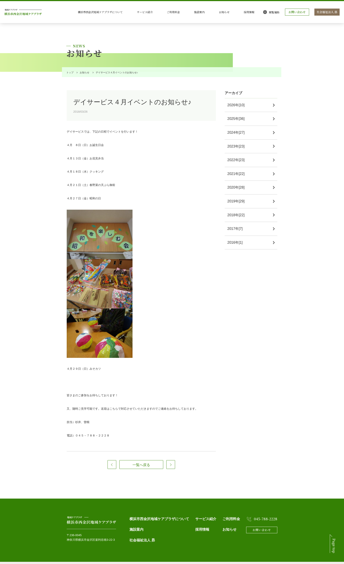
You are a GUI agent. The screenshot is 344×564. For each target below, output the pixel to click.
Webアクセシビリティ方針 (104, 559)
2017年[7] (236, 221)
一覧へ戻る (141, 458)
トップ (69, 65)
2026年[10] (237, 98)
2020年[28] (237, 180)
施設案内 (218, 12)
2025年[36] (237, 112)
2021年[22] (237, 167)
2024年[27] (237, 125)
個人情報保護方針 (76, 559)
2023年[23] (237, 139)
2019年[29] (237, 194)
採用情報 (254, 12)
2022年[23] (237, 153)
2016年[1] (236, 235)
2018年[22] (237, 208)
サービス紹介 (177, 12)
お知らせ (236, 12)
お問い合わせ (298, 12)
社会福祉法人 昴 (327, 12)
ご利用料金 (199, 12)
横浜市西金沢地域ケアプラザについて (139, 12)
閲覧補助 (275, 12)
